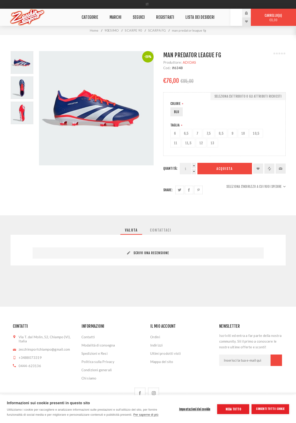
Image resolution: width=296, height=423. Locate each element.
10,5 (256, 133)
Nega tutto (233, 409)
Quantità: (170, 168)
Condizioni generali (96, 370)
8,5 (221, 133)
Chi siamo (89, 378)
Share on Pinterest (198, 190)
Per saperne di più (145, 414)
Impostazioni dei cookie (194, 409)
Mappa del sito (161, 362)
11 (175, 143)
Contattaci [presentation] (160, 230)
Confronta (269, 169)
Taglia (175, 125)
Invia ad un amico (281, 169)
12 (201, 143)
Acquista (224, 168)
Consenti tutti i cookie (270, 409)
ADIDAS (189, 62)
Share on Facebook (189, 190)
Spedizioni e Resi (94, 353)
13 (212, 143)
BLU (176, 112)
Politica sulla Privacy (97, 362)
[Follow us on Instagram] (153, 393)
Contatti (88, 337)
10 (243, 133)
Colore (175, 103)
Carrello (273, 17)
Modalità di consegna (98, 345)
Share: (168, 190)
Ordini (155, 337)
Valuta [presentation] (131, 230)
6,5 (186, 133)
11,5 (188, 143)
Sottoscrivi (276, 360)
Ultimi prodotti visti (165, 353)
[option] (22, 62)
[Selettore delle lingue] (148, 4)
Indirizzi (156, 345)
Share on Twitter (179, 190)
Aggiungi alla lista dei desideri (258, 169)
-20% (148, 57)
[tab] (131, 230)
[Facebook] (140, 393)
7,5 (209, 133)
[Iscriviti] (245, 360)
